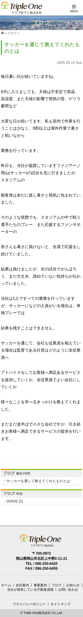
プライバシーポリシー (29, 604)
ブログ (12, 33)
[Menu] (74, 9)
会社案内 (22, 585)
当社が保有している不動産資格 (30, 589)
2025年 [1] (14, 501)
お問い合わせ (68, 589)
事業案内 (40, 585)
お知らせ (72, 585)
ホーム (6, 585)
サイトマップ (60, 604)
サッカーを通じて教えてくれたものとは (38, 481)
